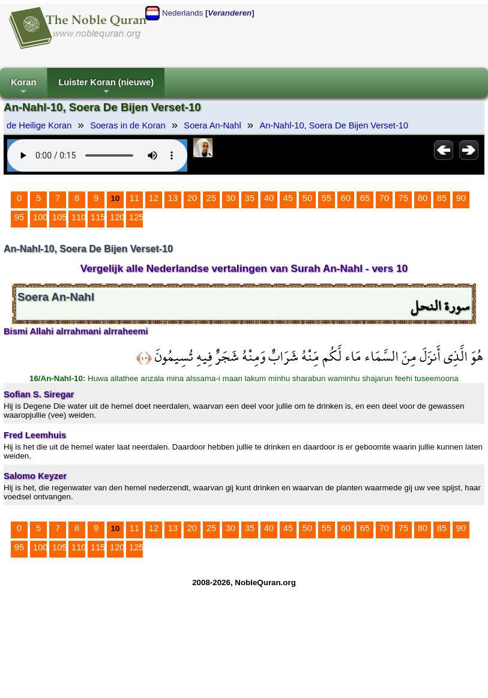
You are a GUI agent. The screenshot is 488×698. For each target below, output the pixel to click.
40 (269, 198)
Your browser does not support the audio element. (97, 155)
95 (19, 217)
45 (288, 198)
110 (78, 217)
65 (365, 198)
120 (117, 217)
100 (40, 217)
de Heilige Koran (39, 125)
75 (403, 198)
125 (136, 217)
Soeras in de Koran (127, 125)
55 (326, 198)
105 (59, 217)
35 (250, 198)
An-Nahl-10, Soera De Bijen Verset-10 (333, 125)
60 (346, 198)
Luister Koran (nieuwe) (106, 87)
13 (173, 198)
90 (461, 198)
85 (442, 198)
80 (422, 198)
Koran (23, 87)
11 (134, 198)
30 (230, 198)
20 (192, 198)
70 (384, 198)
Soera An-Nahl (212, 125)
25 (211, 198)
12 (153, 198)
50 (307, 198)
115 (98, 217)
